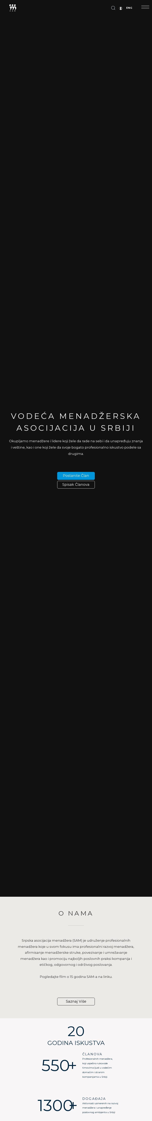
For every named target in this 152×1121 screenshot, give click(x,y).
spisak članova (75, 484)
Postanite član (76, 476)
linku (107, 977)
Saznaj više (76, 1001)
